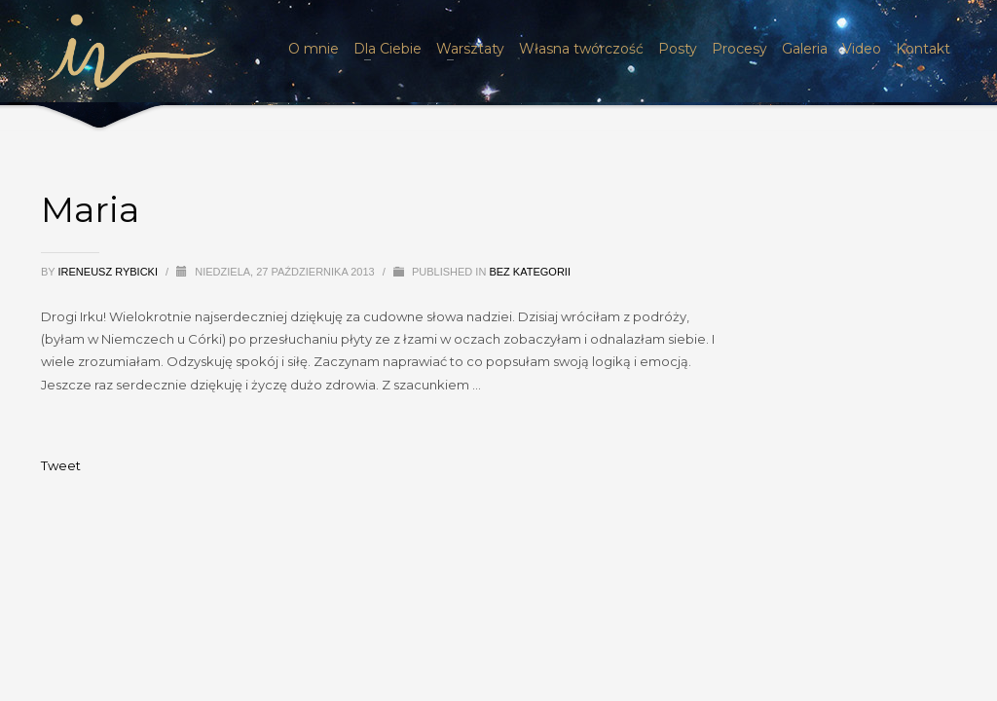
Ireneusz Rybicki (110, 271)
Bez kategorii (530, 271)
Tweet (61, 465)
